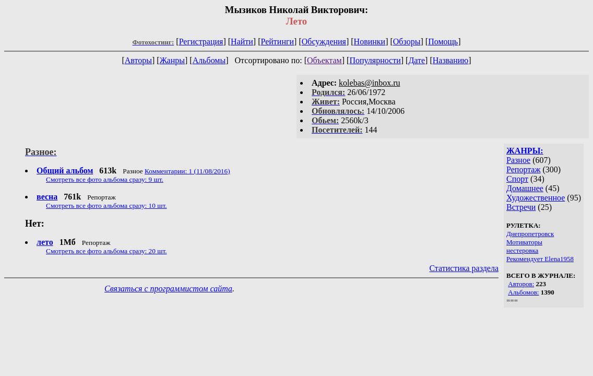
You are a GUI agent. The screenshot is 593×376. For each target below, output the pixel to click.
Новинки (370, 41)
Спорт (517, 178)
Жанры (172, 60)
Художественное (535, 197)
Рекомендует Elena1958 (540, 259)
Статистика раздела (464, 268)
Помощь (443, 41)
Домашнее (524, 188)
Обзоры (407, 41)
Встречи (521, 207)
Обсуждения (324, 41)
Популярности (374, 60)
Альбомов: (523, 292)
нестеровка (522, 250)
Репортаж (523, 169)
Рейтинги (277, 41)
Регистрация (201, 41)
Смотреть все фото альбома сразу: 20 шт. (106, 251)
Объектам (324, 60)
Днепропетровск (530, 234)
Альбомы (209, 60)
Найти (242, 41)
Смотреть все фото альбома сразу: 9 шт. (104, 179)
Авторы (138, 60)
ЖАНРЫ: (524, 150)
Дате (416, 60)
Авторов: (521, 284)
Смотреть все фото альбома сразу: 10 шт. (106, 205)
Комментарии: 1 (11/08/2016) (187, 171)
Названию (451, 60)
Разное (518, 160)
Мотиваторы (524, 242)
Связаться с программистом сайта (168, 288)
